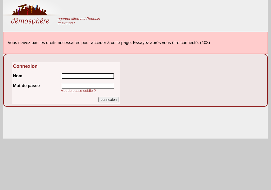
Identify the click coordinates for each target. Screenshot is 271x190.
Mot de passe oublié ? (78, 91)
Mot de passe (26, 85)
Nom (17, 76)
